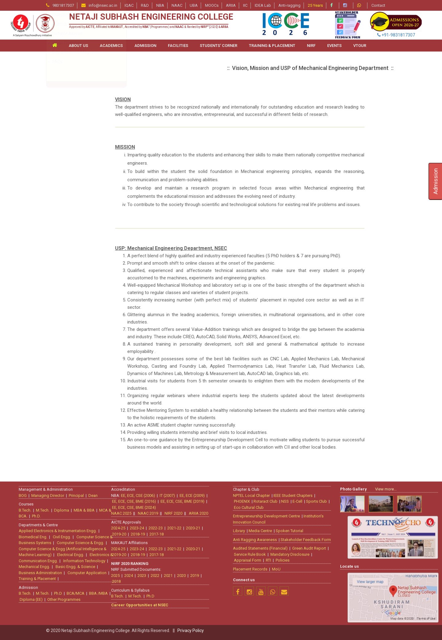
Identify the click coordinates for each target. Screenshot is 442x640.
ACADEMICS (111, 45)
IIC (245, 5)
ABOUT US (78, 45)
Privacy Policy (190, 630)
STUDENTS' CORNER (218, 45)
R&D (145, 5)
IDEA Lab (263, 5)
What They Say (67, 233)
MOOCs (212, 5)
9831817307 (63, 5)
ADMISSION (145, 45)
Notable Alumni (67, 223)
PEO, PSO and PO (69, 158)
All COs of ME (65, 167)
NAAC (177, 5)
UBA (194, 5)
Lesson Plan (64, 176)
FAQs (57, 252)
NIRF (311, 45)
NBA (160, 5)
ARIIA (231, 5)
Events (334, 45)
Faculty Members (69, 120)
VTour (359, 45)
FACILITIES (178, 45)
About (58, 101)
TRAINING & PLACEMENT (272, 45)
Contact (378, 5)
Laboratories (64, 186)
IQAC (129, 5)
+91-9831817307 (396, 35)
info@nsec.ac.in (103, 5)
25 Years (315, 5)
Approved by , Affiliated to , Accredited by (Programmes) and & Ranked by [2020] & (148, 27)
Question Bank (66, 205)
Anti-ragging (289, 5)
